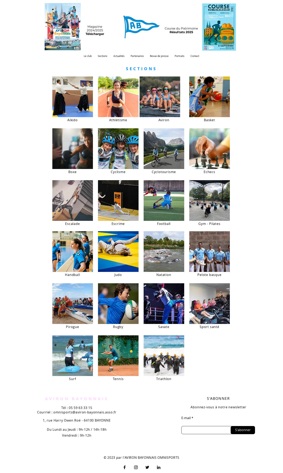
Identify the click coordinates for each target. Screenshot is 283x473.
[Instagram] (135, 467)
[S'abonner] (243, 430)
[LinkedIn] (158, 467)
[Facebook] (124, 467)
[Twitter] (147, 467)
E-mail (186, 418)
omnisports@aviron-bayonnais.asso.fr (84, 412)
